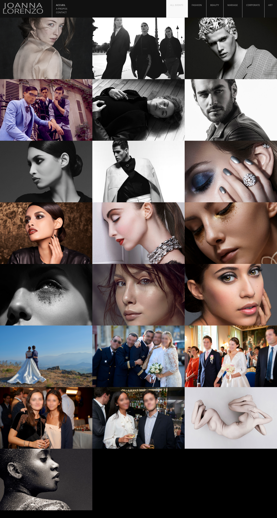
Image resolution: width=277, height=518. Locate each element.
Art (270, 5)
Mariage (232, 5)
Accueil (60, 5)
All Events (176, 5)
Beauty (214, 5)
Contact (61, 12)
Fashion (197, 5)
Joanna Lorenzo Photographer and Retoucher (26, 8)
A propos (61, 8)
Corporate (253, 5)
